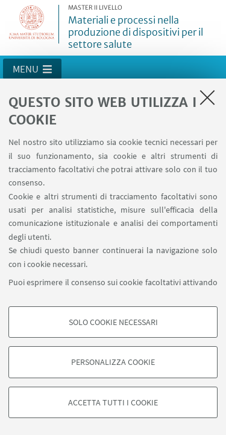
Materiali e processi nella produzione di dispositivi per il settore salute (145, 28)
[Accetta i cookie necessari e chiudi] (207, 97)
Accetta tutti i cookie (113, 402)
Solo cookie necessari (113, 322)
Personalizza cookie (113, 361)
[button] (32, 69)
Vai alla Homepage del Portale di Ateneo (32, 24)
